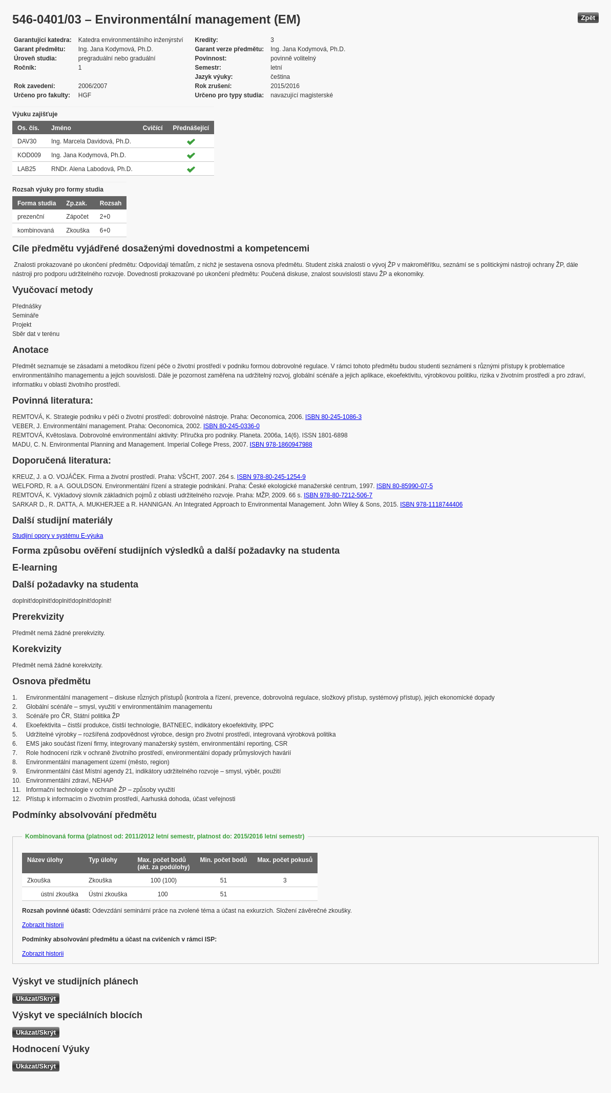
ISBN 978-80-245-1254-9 (271, 476)
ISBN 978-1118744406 (431, 504)
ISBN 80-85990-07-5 (404, 486)
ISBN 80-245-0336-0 (231, 426)
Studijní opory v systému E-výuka (57, 535)
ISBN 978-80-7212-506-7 (338, 495)
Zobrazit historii (43, 925)
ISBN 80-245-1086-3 (333, 417)
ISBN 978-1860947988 (281, 444)
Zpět (588, 18)
